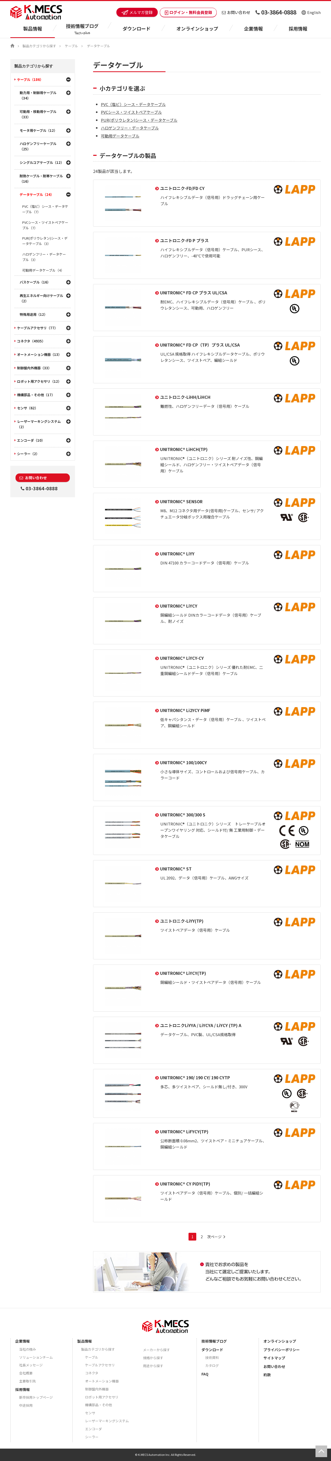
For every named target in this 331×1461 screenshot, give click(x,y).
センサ (90, 1412)
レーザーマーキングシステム (107, 1420)
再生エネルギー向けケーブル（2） (41, 298)
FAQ (204, 1373)
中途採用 (26, 1405)
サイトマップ (274, 1357)
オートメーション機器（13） (39, 354)
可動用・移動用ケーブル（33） (38, 114)
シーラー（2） (28, 453)
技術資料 (212, 1357)
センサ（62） (27, 408)
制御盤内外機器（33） (34, 367)
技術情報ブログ (214, 1341)
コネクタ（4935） (31, 341)
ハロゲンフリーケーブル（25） (38, 146)
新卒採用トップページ (36, 1397)
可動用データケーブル (120, 136)
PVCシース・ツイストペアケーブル (131, 112)
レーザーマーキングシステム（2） (39, 424)
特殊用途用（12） (33, 314)
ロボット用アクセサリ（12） (39, 381)
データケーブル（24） (37, 194)
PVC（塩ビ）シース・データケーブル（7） (45, 209)
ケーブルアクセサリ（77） (37, 327)
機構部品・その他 (98, 1404)
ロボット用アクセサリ (101, 1397)
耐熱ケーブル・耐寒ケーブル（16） (41, 178)
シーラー (92, 1436)
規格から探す (153, 1357)
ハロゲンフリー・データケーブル (130, 128)
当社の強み (27, 1349)
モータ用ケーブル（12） (38, 130)
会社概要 (26, 1373)
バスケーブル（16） (35, 282)
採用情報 (298, 28)
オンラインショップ (197, 28)
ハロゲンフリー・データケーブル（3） (44, 257)
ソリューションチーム (36, 1357)
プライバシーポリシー (282, 1349)
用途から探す (153, 1365)
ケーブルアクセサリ (100, 1365)
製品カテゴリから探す (39, 45)
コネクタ (91, 1373)
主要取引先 (27, 1381)
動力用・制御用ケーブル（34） (38, 95)
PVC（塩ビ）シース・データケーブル (133, 104)
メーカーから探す (156, 1349)
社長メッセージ (31, 1365)
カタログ (212, 1365)
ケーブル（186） (30, 79)
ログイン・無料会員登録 (188, 12)
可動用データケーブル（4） (43, 270)
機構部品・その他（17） (36, 394)
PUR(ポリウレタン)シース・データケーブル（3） (44, 241)
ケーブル (71, 45)
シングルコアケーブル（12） (42, 162)
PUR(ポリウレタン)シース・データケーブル (139, 120)
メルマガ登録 (137, 12)
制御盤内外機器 (97, 1389)
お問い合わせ (236, 12)
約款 (267, 1374)
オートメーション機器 (102, 1381)
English (311, 12)
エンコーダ (93, 1428)
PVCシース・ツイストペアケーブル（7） (45, 225)
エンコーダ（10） (31, 440)
